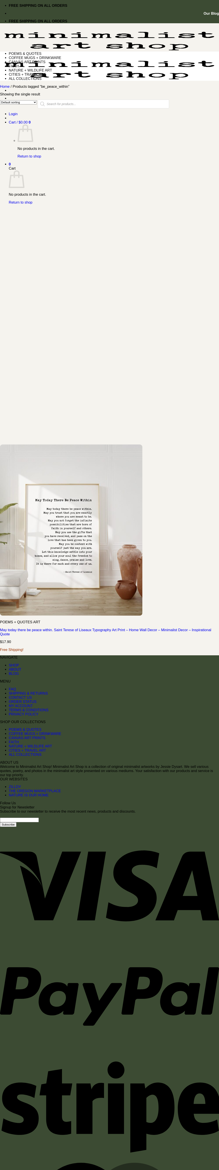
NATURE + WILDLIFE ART (30, 70)
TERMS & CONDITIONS (28, 710)
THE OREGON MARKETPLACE (35, 791)
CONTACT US (20, 697)
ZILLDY (15, 787)
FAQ (12, 689)
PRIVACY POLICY (24, 714)
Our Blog (211, 13)
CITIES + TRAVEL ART (27, 74)
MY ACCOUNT (21, 706)
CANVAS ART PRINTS (27, 62)
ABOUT (15, 669)
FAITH (14, 66)
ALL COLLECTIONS (25, 79)
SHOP (14, 665)
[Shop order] (18, 102)
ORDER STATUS (23, 702)
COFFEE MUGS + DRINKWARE (35, 58)
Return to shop (29, 156)
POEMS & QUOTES (25, 54)
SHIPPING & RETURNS (28, 693)
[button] (20, 122)
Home (5, 86)
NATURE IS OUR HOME (29, 795)
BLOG (14, 673)
